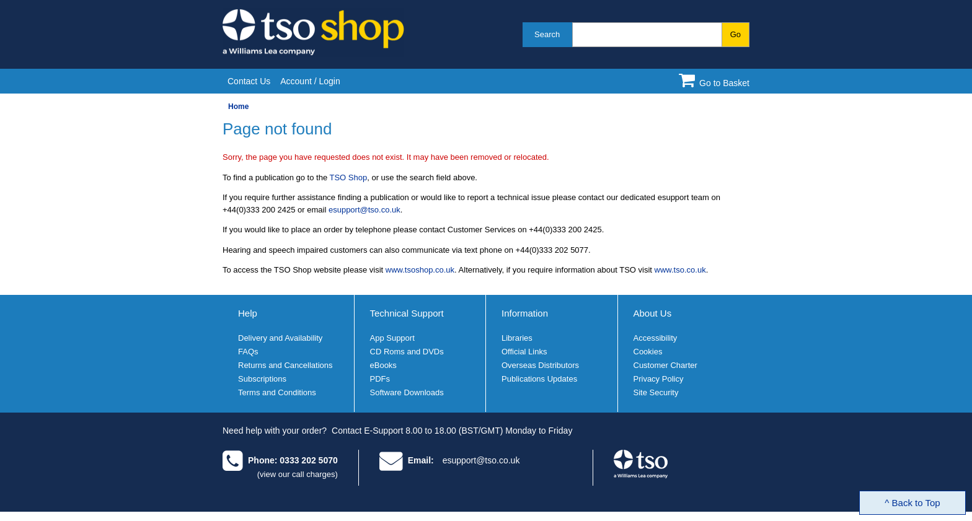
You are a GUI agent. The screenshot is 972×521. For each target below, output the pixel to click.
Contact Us (249, 81)
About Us (653, 313)
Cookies (648, 351)
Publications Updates (539, 378)
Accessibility (656, 338)
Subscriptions (262, 378)
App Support (392, 338)
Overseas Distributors (540, 365)
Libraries (516, 338)
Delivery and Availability (280, 338)
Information (524, 313)
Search (547, 34)
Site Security (656, 392)
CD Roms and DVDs (407, 351)
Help (247, 313)
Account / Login (310, 81)
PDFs (380, 378)
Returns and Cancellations (285, 365)
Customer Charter (665, 365)
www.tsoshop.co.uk (420, 269)
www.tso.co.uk (680, 269)
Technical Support (407, 313)
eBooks (383, 365)
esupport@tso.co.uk (364, 209)
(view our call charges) (297, 474)
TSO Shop (349, 177)
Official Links (524, 351)
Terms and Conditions (277, 392)
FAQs (248, 351)
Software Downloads (407, 392)
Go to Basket (724, 83)
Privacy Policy (659, 378)
